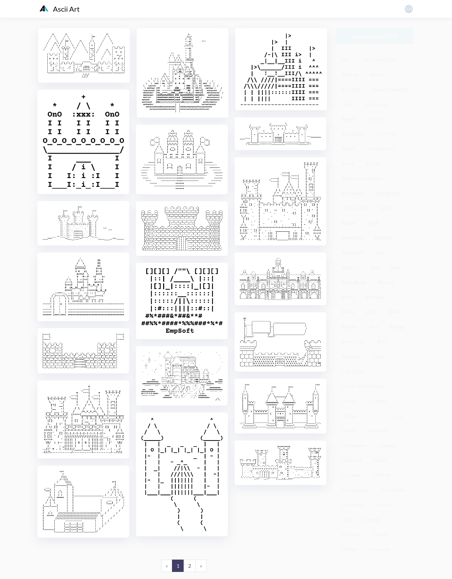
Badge (348, 223)
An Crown (376, 104)
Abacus (350, 74)
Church (384, 505)
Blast (371, 312)
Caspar (349, 416)
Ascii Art (59, 9)
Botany (349, 327)
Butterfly (351, 356)
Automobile (355, 208)
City (346, 519)
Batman (350, 267)
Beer (396, 267)
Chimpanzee (355, 490)
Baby (385, 208)
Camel (349, 401)
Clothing (351, 534)
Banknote (352, 238)
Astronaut (353, 193)
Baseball (384, 238)
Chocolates (393, 490)
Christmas (353, 505)
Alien (347, 104)
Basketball (353, 252)
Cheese (387, 445)
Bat (380, 252)
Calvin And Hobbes (363, 386)
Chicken (351, 475)
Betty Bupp (354, 282)
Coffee (349, 549)
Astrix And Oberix (362, 178)
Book (394, 312)
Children (381, 475)
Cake (378, 356)
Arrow (373, 163)
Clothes (371, 519)
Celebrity (377, 430)
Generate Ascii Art (374, 36)
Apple (348, 149)
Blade (348, 312)
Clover (380, 534)
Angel (348, 119)
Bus (381, 341)
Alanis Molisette (389, 89)
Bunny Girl (353, 341)
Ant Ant (385, 134)
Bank (372, 223)
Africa (377, 74)
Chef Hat (352, 460)
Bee (375, 267)
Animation (353, 134)
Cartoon (377, 401)
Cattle (348, 430)
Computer (380, 549)
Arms (348, 163)
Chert (380, 460)
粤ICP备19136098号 (358, 568)
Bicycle (386, 282)
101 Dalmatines (379, 60)
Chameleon (354, 445)
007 (346, 60)
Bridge (397, 327)
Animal (374, 119)
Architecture (381, 149)
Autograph (388, 193)
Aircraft (350, 89)
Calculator (353, 371)
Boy (373, 327)
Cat (399, 416)
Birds (347, 297)
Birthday (375, 297)
